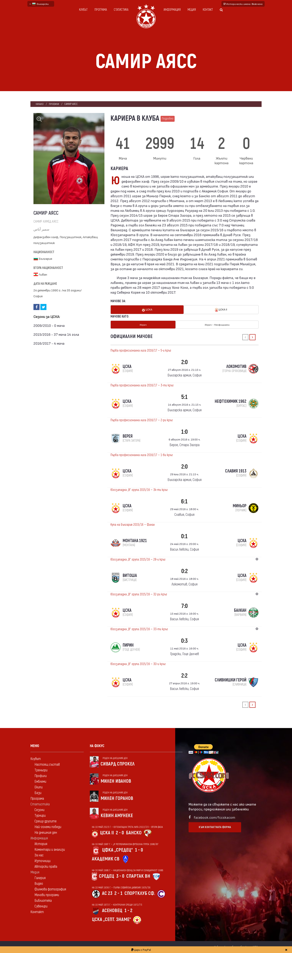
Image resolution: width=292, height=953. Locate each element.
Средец (106, 876)
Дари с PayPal (141, 949)
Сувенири (40, 906)
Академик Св (105, 859)
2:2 (184, 675)
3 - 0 (120, 876)
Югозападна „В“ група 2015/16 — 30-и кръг (138, 664)
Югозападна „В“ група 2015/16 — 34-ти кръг (139, 490)
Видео (38, 883)
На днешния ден (45, 832)
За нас (39, 855)
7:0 (184, 606)
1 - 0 (139, 850)
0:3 (184, 640)
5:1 (184, 397)
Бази (37, 792)
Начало (40, 104)
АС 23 (107, 893)
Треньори (40, 770)
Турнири (40, 815)
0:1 (184, 536)
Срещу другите (45, 821)
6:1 (184, 501)
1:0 (184, 431)
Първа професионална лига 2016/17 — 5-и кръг (141, 350)
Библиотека (43, 900)
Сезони (39, 809)
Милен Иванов (116, 781)
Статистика (121, 10)
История (40, 843)
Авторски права (45, 866)
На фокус (97, 745)
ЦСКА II (221, 310)
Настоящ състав (47, 764)
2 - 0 (120, 833)
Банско (134, 833)
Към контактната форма (215, 827)
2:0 (184, 362)
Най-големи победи (47, 826)
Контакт (208, 10)
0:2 (184, 571)
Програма (100, 10)
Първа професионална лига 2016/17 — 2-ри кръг (142, 420)
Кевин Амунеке (117, 815)
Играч (143, 324)
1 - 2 (128, 910)
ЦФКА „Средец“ (117, 850)
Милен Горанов (117, 798)
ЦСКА (147, 310)
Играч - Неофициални (217, 324)
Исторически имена (243, 3)
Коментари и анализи (49, 849)
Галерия (40, 877)
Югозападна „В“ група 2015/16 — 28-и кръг (138, 559)
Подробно (167, 118)
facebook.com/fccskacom (214, 817)
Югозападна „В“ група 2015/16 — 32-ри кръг (139, 594)
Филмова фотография (50, 889)
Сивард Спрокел (118, 764)
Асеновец (112, 910)
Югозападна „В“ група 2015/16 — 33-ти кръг (139, 629)
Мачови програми (46, 894)
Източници (42, 860)
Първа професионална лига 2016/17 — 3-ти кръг (142, 385)
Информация (172, 10)
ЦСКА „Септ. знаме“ (111, 919)
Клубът (83, 10)
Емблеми (40, 781)
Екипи (38, 787)
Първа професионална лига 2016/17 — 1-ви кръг (142, 455)
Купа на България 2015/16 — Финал (133, 524)
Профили (54, 104)
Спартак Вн (138, 876)
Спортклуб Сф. (140, 893)
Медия (192, 10)
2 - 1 (118, 893)
